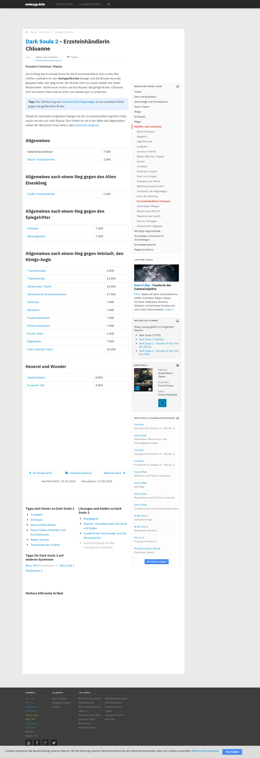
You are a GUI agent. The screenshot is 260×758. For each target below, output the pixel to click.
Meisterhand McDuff (148, 211)
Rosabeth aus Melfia (148, 181)
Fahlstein (33, 302)
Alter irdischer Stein (40, 349)
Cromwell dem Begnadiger (78, 102)
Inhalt (137, 91)
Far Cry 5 (145, 539)
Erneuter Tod (35, 385)
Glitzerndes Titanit (39, 286)
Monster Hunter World (147, 550)
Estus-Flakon (142, 106)
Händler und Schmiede (148, 126)
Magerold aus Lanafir (149, 216)
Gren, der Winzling (147, 196)
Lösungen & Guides (90, 4)
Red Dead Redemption (116, 698)
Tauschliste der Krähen (45, 545)
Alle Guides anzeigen (156, 562)
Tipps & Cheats (63, 4)
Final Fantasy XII (86, 702)
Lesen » (169, 309)
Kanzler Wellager (147, 221)
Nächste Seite (115, 473)
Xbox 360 (31, 565)
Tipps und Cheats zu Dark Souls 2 (50, 508)
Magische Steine (143, 249)
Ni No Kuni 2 (143, 517)
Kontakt (56, 706)
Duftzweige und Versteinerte (151, 101)
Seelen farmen (40, 539)
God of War (150, 439)
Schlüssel (36, 520)
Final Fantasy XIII (113, 702)
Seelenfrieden (36, 377)
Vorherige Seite (40, 473)
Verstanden (232, 751)
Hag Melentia (144, 141)
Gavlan (141, 161)
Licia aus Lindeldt (146, 151)
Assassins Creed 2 (87, 727)
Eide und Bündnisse (43, 525)
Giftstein (32, 228)
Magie (137, 121)
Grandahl (142, 166)
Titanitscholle (36, 278)
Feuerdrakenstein (38, 318)
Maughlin (142, 136)
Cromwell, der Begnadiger (152, 191)
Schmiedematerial (145, 244)
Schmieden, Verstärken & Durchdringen (149, 237)
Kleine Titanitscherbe (41, 159)
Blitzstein (33, 310)
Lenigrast (142, 146)
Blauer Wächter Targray (150, 156)
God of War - (152, 287)
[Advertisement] (103, 18)
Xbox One (66, 565)
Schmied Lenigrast (87, 125)
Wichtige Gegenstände (147, 231)
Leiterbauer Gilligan (148, 206)
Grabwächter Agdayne (149, 226)
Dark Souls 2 (42, 41)
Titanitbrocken (36, 271)
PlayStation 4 (34, 570)
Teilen (72, 57)
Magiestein (34, 341)
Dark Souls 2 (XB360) (151, 339)
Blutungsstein (36, 236)
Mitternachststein (38, 326)
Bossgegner (91, 518)
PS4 (137, 294)
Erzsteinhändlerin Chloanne (153, 201)
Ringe (137, 111)
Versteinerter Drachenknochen (46, 294)
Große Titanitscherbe (41, 194)
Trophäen (37, 514)
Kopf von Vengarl (147, 176)
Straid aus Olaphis (147, 171)
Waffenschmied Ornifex (150, 186)
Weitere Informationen (205, 751)
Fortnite (154, 426)
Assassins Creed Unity (89, 715)
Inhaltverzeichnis (78, 473)
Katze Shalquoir (146, 131)
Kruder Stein (35, 333)
